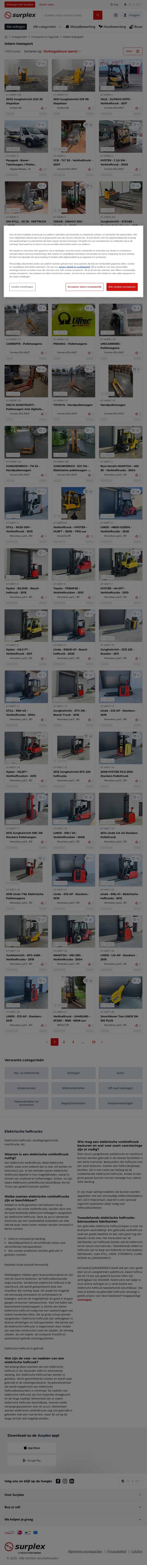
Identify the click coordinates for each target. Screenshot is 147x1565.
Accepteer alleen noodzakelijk (84, 287)
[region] (73, 261)
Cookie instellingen (22, 287)
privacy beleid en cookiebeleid (74, 267)
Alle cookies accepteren (122, 287)
